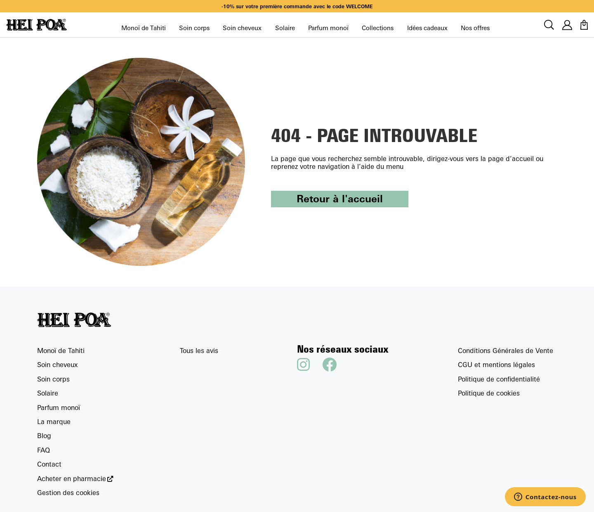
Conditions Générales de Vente (505, 350)
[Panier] (584, 25)
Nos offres (475, 28)
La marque (54, 421)
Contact (49, 464)
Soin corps (194, 28)
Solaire (285, 28)
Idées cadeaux (427, 28)
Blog (44, 435)
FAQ (43, 450)
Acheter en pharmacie (71, 479)
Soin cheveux (242, 28)
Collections (378, 28)
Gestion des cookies (68, 492)
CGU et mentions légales (496, 364)
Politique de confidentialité (499, 379)
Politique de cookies (489, 393)
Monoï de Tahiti (143, 28)
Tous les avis (199, 350)
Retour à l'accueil (340, 198)
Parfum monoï (328, 28)
